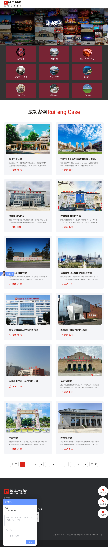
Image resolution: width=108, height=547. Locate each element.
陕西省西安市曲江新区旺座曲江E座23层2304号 (23, 507)
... (73, 463)
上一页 (14, 463)
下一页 (94, 463)
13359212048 (12, 500)
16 (85, 463)
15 (79, 463)
